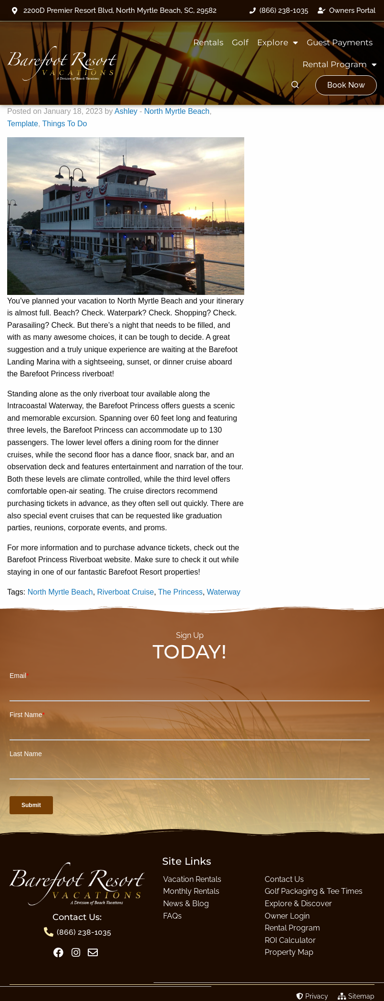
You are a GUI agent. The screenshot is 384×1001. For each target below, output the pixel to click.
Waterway (224, 592)
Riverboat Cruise (125, 592)
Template (22, 124)
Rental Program (339, 64)
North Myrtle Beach (176, 111)
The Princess (180, 592)
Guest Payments (340, 42)
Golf (240, 42)
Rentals (208, 42)
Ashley (125, 111)
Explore (277, 42)
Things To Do (64, 124)
